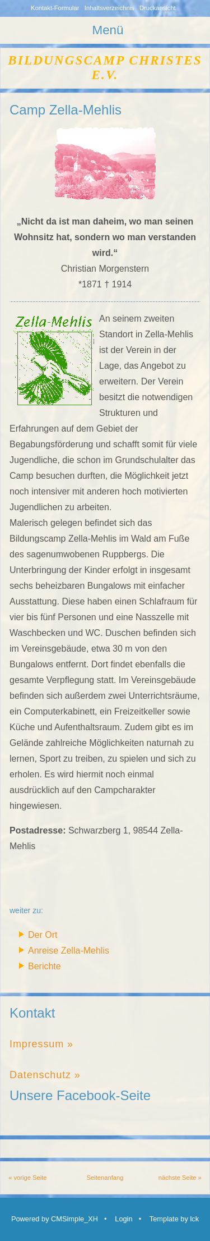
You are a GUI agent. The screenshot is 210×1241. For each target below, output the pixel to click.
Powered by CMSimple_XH (54, 1219)
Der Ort (42, 935)
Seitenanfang (105, 1177)
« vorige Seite (27, 1177)
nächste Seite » (180, 1177)
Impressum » (41, 1044)
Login (123, 1219)
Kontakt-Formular (55, 7)
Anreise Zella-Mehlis (68, 950)
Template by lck (174, 1219)
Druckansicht (157, 7)
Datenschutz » (45, 1074)
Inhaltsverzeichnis (109, 7)
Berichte (44, 966)
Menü (107, 30)
